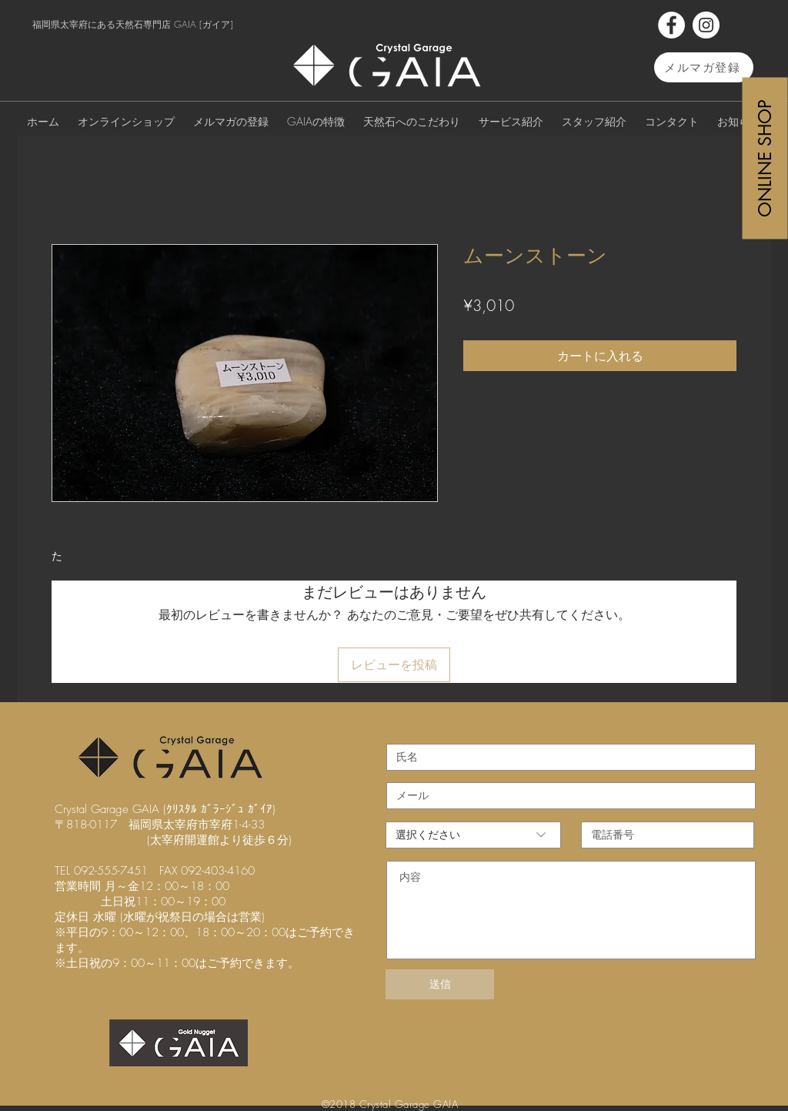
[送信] (440, 984)
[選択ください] (473, 835)
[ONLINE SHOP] (765, 158)
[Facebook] (671, 25)
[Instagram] (706, 25)
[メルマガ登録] (703, 67)
